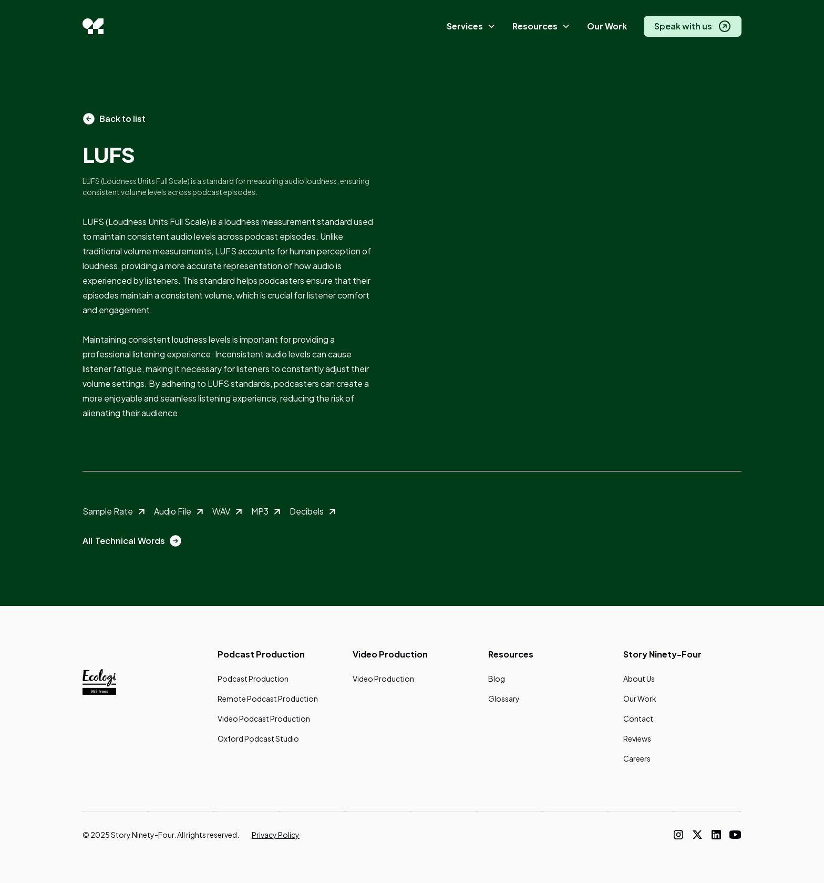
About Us (639, 678)
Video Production (383, 678)
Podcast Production (253, 678)
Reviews (637, 738)
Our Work (607, 26)
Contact (638, 718)
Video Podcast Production (264, 718)
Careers (637, 758)
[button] (471, 26)
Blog (496, 678)
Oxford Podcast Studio (258, 738)
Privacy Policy (276, 834)
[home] (93, 26)
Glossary (504, 698)
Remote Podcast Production (268, 698)
